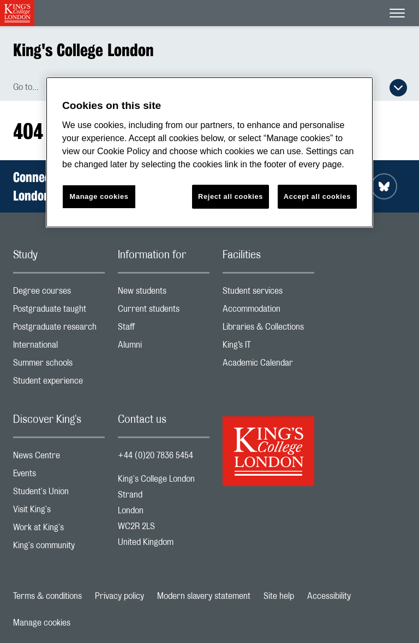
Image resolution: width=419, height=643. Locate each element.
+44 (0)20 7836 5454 (155, 455)
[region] (209, 152)
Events (59, 476)
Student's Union (59, 494)
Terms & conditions (47, 596)
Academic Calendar (268, 365)
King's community (59, 548)
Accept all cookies (317, 196)
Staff (164, 329)
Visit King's (59, 512)
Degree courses (59, 293)
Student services (268, 293)
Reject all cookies (230, 196)
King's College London (83, 50)
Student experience (59, 383)
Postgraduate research (59, 329)
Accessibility (329, 596)
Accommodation (268, 311)
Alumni (164, 347)
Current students (164, 311)
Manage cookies (41, 622)
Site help (279, 596)
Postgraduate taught (59, 311)
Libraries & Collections (268, 329)
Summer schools (59, 365)
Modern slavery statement (203, 596)
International (59, 347)
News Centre (59, 458)
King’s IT (268, 347)
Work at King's (59, 530)
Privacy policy (119, 596)
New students (164, 293)
